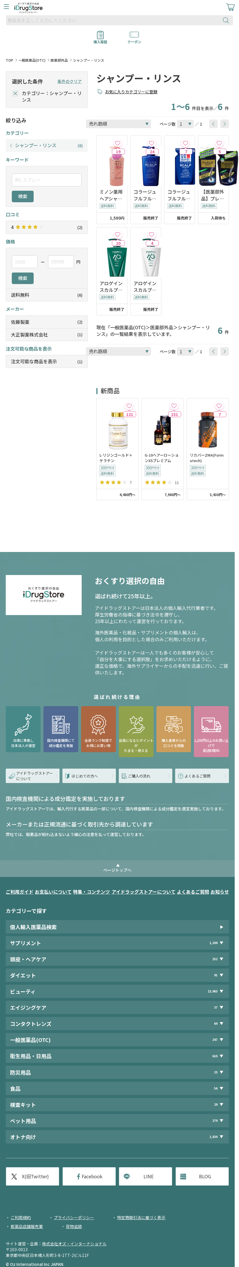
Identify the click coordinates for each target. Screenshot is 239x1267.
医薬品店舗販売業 (27, 1226)
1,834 (213, 1136)
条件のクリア (70, 81)
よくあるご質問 (193, 891)
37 (215, 1007)
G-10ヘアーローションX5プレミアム (162, 458)
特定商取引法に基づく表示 (141, 1217)
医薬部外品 (59, 60)
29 (215, 1104)
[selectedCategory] (15, 93)
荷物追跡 (74, 1226)
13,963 (212, 991)
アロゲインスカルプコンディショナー (144, 286)
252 (214, 959)
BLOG (205, 1176)
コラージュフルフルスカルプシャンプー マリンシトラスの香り (144, 195)
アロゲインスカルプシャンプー (111, 286)
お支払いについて (53, 891)
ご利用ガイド (19, 891)
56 (215, 1088)
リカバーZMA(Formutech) (207, 458)
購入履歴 (100, 39)
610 (214, 1056)
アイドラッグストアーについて (143, 891)
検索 (22, 196)
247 (214, 1039)
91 (215, 975)
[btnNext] (224, 124)
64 (215, 1023)
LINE (149, 1176)
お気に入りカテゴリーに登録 (131, 91)
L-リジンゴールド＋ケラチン (116, 458)
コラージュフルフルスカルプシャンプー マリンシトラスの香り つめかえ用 (178, 195)
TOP (9, 60)
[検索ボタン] (227, 20)
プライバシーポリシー (74, 1217)
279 (214, 1120)
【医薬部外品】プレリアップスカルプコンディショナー (212, 195)
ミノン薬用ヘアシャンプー (111, 195)
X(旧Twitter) (35, 1176)
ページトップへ (117, 870)
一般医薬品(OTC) (31, 60)
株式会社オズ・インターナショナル (74, 1244)
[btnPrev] (213, 124)
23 (215, 1072)
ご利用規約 (21, 1217)
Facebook (92, 1176)
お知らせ (220, 891)
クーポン (134, 39)
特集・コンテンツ (91, 891)
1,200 (213, 943)
